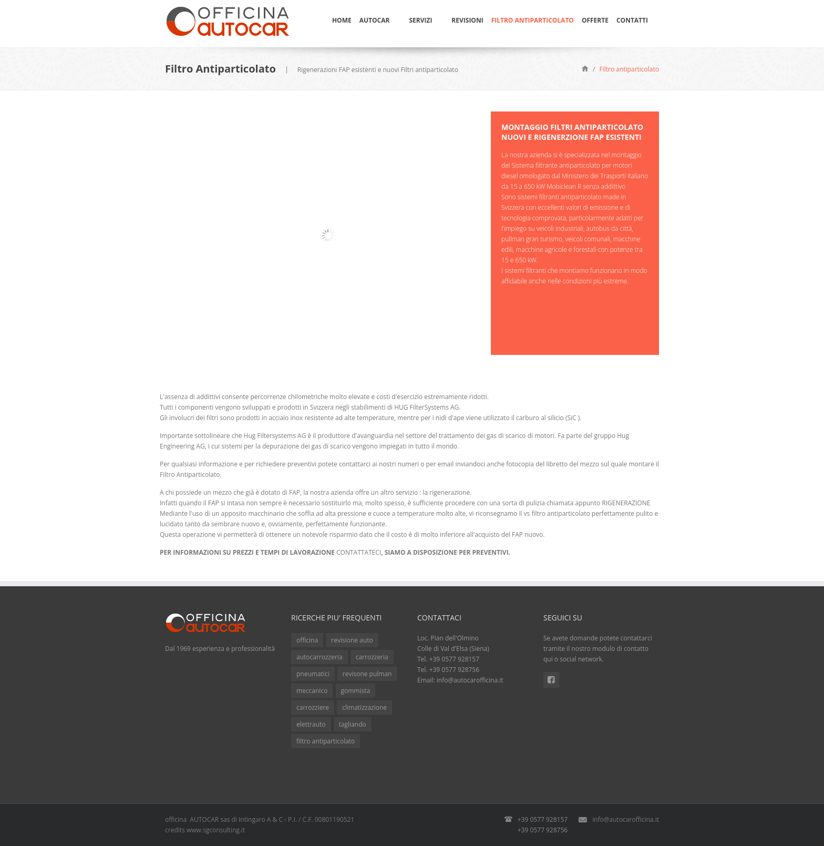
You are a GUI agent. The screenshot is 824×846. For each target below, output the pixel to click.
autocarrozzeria (319, 657)
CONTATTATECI (358, 552)
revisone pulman (367, 673)
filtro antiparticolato (325, 741)
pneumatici (312, 673)
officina (307, 640)
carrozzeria (372, 657)
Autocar (374, 20)
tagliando (352, 724)
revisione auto (352, 640)
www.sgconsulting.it (216, 829)
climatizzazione (364, 707)
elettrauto (311, 724)
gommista (355, 690)
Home (342, 20)
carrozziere (312, 707)
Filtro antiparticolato (629, 69)
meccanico (311, 690)
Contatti (632, 20)
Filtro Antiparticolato (532, 20)
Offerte (595, 20)
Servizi (420, 20)
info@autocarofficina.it (470, 680)
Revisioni (467, 20)
